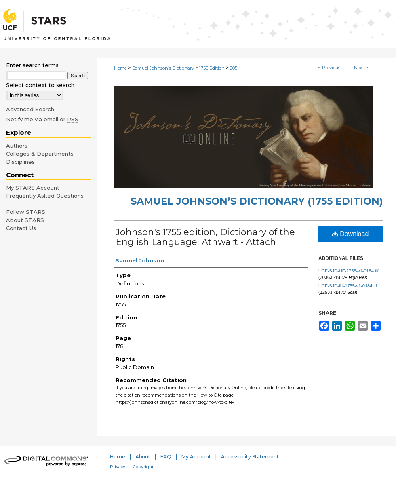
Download (350, 233)
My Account (196, 457)
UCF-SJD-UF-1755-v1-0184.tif (348, 270)
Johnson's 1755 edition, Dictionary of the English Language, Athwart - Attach (205, 237)
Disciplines (20, 161)
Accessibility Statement (250, 457)
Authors (16, 145)
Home (120, 68)
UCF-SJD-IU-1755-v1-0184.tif (347, 285)
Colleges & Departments (40, 153)
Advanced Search (30, 109)
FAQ (165, 457)
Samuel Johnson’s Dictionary (163, 68)
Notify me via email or (42, 119)
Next (359, 67)
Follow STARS (25, 212)
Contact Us (21, 228)
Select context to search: (41, 85)
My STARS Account (32, 187)
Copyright (143, 466)
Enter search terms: (33, 65)
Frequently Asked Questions (45, 195)
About (142, 457)
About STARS (25, 220)
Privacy (117, 466)
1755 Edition (212, 68)
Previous (331, 67)
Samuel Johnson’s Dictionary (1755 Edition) (257, 201)
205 (233, 68)
